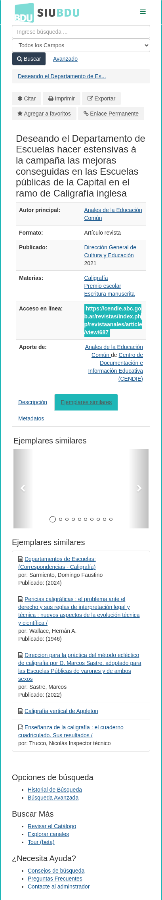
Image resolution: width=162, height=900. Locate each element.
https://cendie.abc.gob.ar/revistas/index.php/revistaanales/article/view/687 (113, 320)
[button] (23, 488)
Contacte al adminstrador (59, 886)
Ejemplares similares (86, 402)
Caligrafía (96, 278)
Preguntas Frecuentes (55, 878)
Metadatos (31, 418)
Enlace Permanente (114, 113)
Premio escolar (102, 286)
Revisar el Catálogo (52, 826)
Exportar (104, 98)
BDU (22, 12)
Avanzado (65, 59)
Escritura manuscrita (109, 294)
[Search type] (81, 45)
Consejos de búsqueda (56, 870)
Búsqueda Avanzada (53, 797)
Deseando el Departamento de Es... (62, 76)
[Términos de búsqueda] (81, 32)
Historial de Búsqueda (55, 789)
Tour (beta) (41, 842)
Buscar (29, 59)
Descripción (32, 402)
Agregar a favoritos (47, 113)
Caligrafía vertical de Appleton (61, 711)
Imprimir (65, 98)
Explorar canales (48, 834)
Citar (30, 98)
